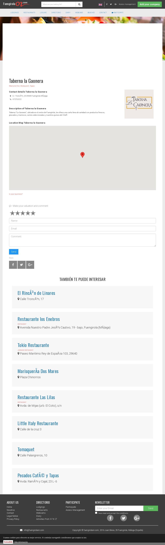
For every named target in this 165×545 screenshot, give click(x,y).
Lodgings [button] (14, 13)
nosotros (11, 510)
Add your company (150, 4)
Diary (68, 13)
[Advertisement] (82, 49)
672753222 (17, 99)
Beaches (91, 13)
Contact (103, 13)
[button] (82, 155)
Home (9, 507)
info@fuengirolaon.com (34, 530)
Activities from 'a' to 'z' (46, 519)
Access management (127, 4)
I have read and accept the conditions (113, 513)
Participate (117, 13)
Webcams (79, 13)
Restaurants (42, 510)
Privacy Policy (13, 519)
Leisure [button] (43, 13)
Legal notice (12, 516)
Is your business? (16, 194)
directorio (56, 13)
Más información (21, 542)
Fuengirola (17, 3)
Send (13, 251)
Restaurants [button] (29, 13)
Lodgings (40, 507)
